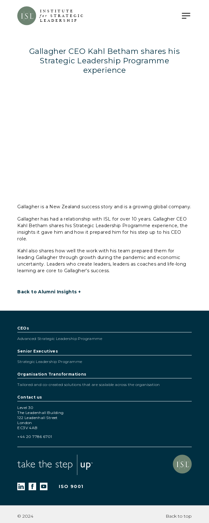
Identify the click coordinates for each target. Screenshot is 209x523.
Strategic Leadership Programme (49, 361)
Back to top (179, 516)
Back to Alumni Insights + (49, 292)
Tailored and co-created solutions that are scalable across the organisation (88, 384)
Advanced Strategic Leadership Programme (59, 338)
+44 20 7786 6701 (34, 436)
